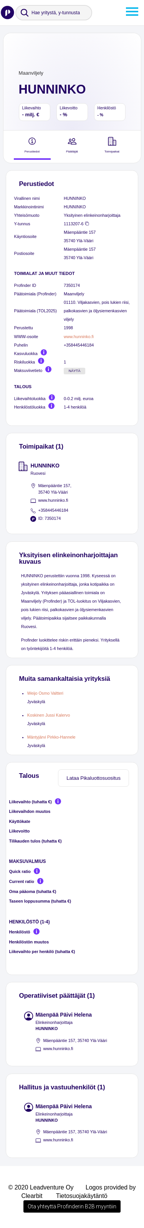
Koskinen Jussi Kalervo (48, 715)
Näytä (75, 371)
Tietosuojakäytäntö (82, 1196)
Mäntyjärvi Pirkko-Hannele (51, 737)
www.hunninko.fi (79, 336)
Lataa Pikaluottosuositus (93, 778)
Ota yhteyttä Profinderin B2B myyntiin (72, 1206)
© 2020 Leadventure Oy (40, 1187)
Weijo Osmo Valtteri (45, 693)
